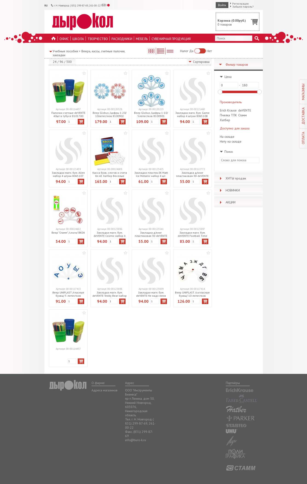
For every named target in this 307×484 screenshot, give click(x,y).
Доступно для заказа (235, 128)
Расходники (122, 39)
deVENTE (244, 110)
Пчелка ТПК (228, 115)
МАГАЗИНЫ (303, 92)
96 (61, 62)
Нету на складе (230, 141)
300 (69, 62)
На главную (53, 40)
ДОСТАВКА (303, 115)
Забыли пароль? (243, 6)
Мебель (142, 39)
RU (46, 5)
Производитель (231, 102)
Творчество (98, 39)
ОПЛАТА (303, 138)
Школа (78, 39)
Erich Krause (228, 110)
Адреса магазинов (105, 390)
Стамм (242, 115)
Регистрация (240, 3)
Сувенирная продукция (171, 39)
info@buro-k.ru (135, 440)
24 (55, 62)
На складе (227, 137)
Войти (222, 5)
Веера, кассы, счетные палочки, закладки (89, 53)
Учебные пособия (65, 51)
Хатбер (225, 120)
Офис (64, 39)
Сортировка (201, 62)
